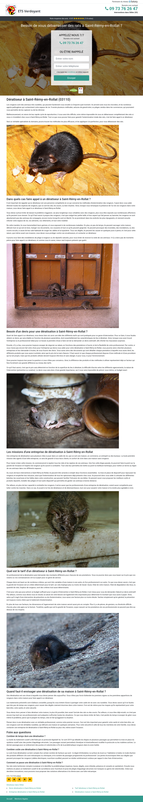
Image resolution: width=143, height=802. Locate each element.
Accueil (9, 799)
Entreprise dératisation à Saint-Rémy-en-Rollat (27, 792)
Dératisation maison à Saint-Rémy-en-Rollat (92, 792)
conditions (71, 72)
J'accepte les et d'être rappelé (72, 72)
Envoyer (71, 78)
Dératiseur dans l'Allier (15, 785)
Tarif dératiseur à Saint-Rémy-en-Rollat (90, 788)
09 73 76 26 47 (121, 8)
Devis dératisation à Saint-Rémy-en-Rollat (25, 788)
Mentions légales (21, 799)
